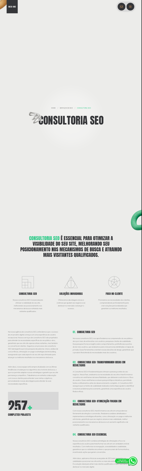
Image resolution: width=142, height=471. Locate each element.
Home (53, 108)
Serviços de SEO (66, 108)
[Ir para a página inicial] (12, 6)
